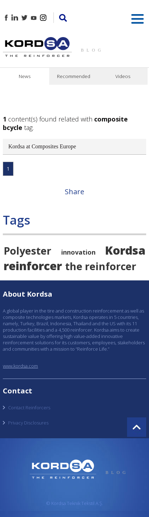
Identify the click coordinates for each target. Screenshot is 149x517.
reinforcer (33, 265)
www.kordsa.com (20, 366)
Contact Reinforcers (29, 407)
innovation (78, 252)
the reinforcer (100, 266)
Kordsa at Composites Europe (42, 146)
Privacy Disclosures (28, 423)
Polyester (27, 250)
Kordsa (125, 250)
